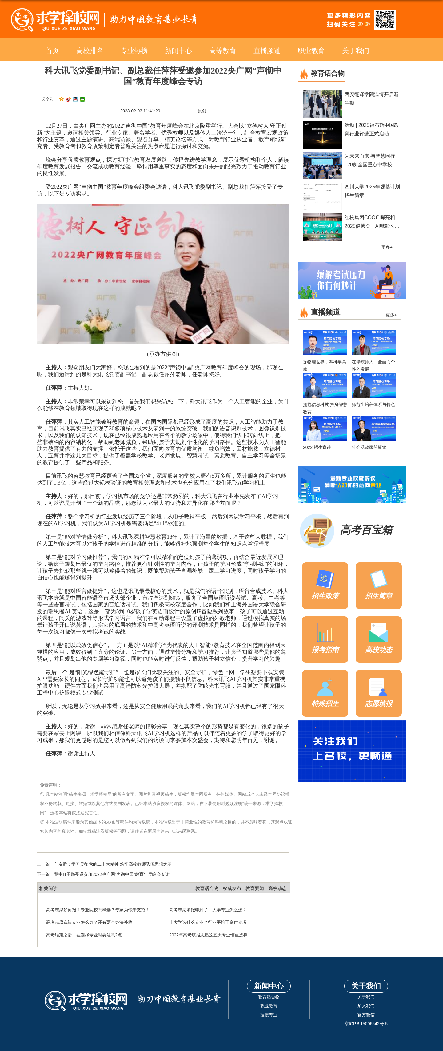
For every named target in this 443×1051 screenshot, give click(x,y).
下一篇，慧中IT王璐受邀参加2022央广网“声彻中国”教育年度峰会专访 (103, 874)
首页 (52, 50)
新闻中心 (178, 50)
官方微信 (366, 1014)
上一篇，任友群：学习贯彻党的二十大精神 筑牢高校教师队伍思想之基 (104, 864)
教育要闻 (254, 888)
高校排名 (89, 50)
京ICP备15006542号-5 (366, 1023)
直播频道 (267, 50)
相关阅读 (48, 888)
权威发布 (232, 888)
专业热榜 (134, 50)
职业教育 (311, 50)
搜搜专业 (268, 1014)
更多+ (387, 247)
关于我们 (355, 50)
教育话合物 (206, 888)
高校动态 (277, 888)
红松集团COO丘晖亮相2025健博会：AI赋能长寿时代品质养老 (372, 226)
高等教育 (222, 50)
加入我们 (366, 1005)
